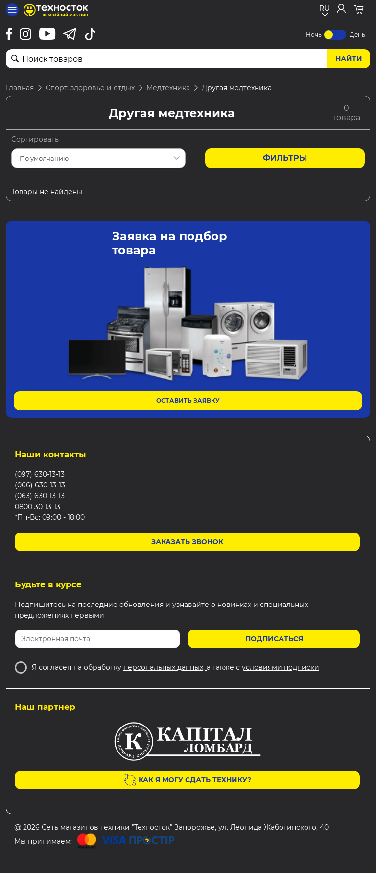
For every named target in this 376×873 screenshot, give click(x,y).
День (357, 34)
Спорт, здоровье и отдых (90, 87)
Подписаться (274, 638)
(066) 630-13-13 (40, 485)
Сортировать (35, 139)
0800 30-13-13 (37, 506)
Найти (348, 58)
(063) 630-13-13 (40, 495)
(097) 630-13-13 (40, 474)
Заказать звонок (187, 541)
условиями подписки (280, 667)
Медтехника (168, 87)
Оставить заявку (188, 400)
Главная (20, 87)
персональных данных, (165, 667)
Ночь (314, 34)
